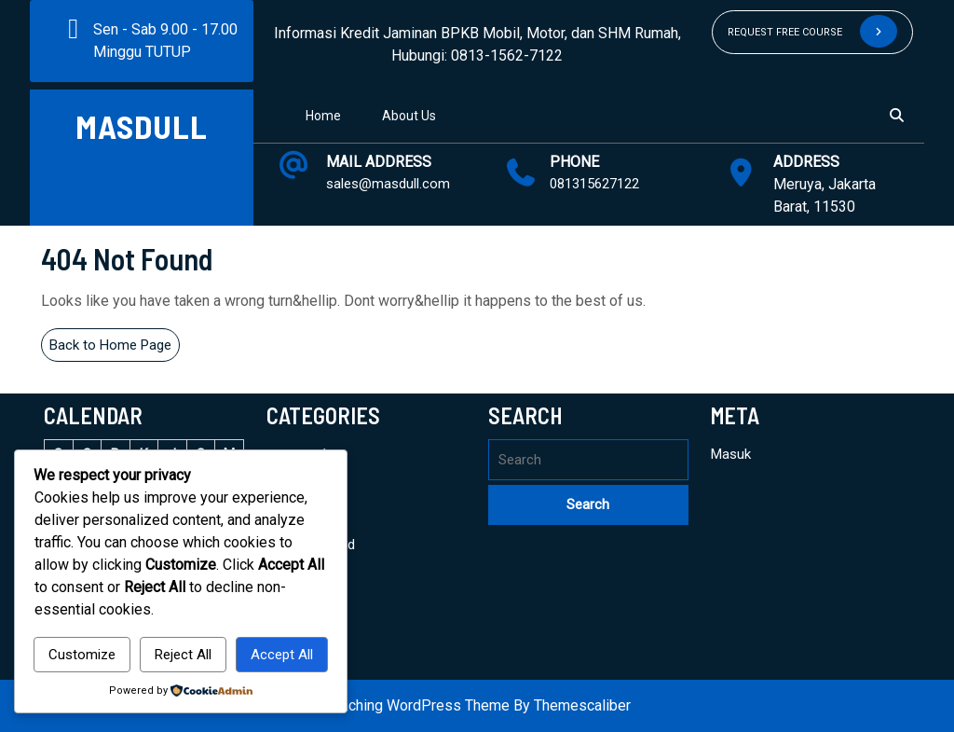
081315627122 (594, 183)
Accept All (282, 654)
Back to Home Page (114, 348)
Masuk (731, 454)
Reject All (183, 654)
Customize (82, 654)
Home (323, 115)
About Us (409, 115)
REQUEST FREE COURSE (812, 31)
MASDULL (141, 125)
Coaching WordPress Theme (416, 705)
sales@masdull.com (388, 183)
